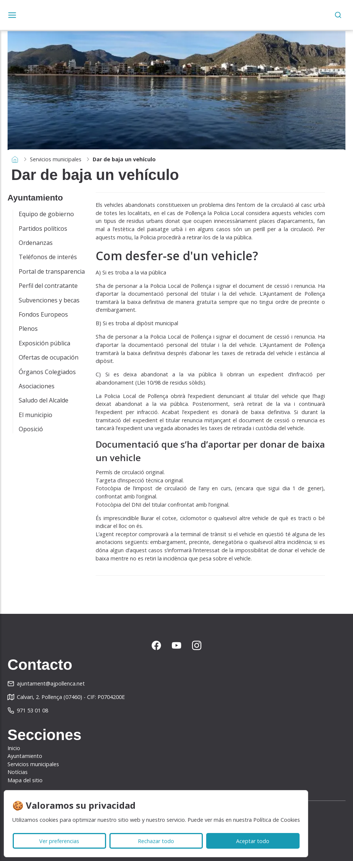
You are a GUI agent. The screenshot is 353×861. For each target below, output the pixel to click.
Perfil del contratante (48, 286)
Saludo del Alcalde (43, 400)
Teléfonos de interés (48, 257)
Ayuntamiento (24, 755)
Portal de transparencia (52, 271)
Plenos (28, 328)
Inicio (13, 748)
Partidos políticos (43, 228)
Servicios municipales (55, 159)
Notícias (17, 771)
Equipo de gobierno (46, 214)
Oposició (31, 429)
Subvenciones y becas (49, 300)
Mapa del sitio (25, 780)
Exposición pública (44, 343)
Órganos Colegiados (47, 372)
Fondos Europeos (43, 314)
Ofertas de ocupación (48, 357)
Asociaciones (37, 386)
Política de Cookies (276, 819)
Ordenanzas (36, 243)
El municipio (35, 415)
